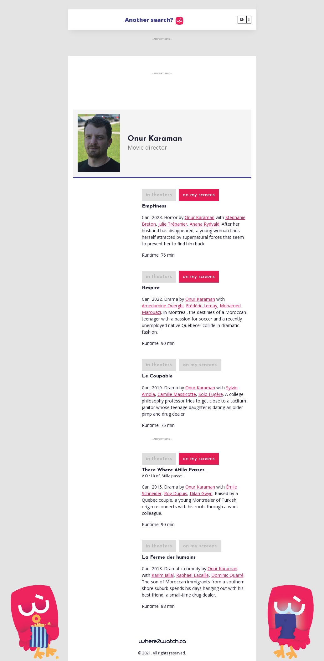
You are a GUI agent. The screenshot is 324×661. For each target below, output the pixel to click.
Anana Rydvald (204, 224)
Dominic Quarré (227, 575)
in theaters (159, 194)
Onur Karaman (199, 217)
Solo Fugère (210, 394)
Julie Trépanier (172, 224)
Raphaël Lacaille (192, 575)
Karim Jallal (163, 575)
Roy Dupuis (175, 493)
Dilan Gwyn (201, 493)
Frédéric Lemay (201, 306)
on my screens (199, 194)
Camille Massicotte (176, 394)
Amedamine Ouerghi (162, 306)
